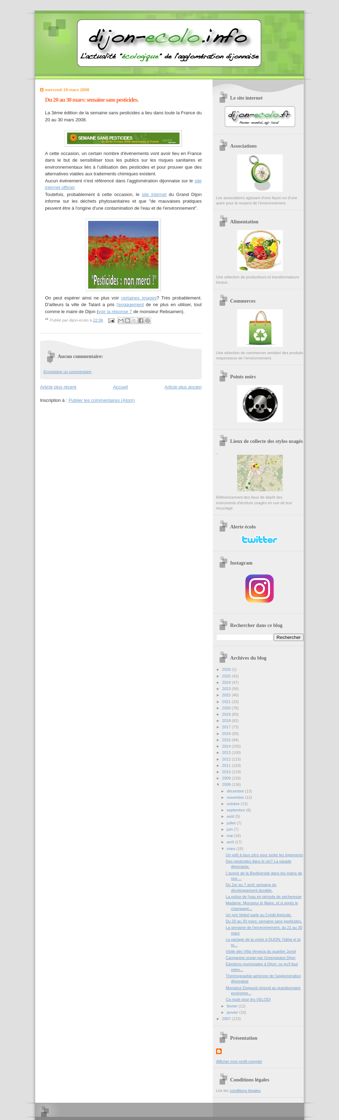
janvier (233, 1012)
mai (230, 836)
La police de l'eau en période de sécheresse (264, 897)
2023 (227, 689)
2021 (227, 702)
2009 (227, 778)
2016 (227, 733)
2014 (227, 746)
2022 (227, 695)
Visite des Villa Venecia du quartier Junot (261, 951)
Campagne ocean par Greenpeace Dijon (260, 958)
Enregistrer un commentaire (67, 372)
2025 (227, 676)
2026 (227, 669)
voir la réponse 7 (115, 311)
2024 (227, 682)
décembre (236, 791)
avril (231, 842)
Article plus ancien (183, 387)
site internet (154, 194)
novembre (236, 797)
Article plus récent (58, 387)
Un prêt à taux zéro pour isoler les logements (264, 855)
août (231, 816)
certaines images (139, 298)
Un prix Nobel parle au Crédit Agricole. (259, 915)
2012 (227, 759)
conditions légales (245, 1090)
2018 (227, 720)
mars (231, 848)
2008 (227, 784)
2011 (227, 765)
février (233, 1006)
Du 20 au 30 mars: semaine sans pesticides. (264, 921)
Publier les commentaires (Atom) (102, 400)
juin (230, 829)
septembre (236, 810)
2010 (227, 772)
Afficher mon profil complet (239, 1061)
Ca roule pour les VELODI (248, 999)
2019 (227, 714)
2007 (227, 1019)
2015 (227, 740)
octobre (234, 804)
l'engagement (130, 304)
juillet (231, 823)
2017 (227, 727)
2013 (227, 752)
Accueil (120, 387)
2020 (227, 708)
